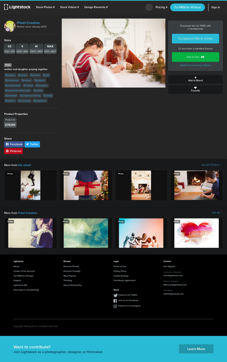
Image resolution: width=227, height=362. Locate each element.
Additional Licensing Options (195, 65)
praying (10, 75)
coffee (38, 90)
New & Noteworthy (73, 284)
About (16, 266)
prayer (23, 75)
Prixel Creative (28, 22)
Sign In (215, 7)
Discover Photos (71, 266)
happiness (40, 100)
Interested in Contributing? (26, 289)
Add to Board (195, 79)
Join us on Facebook (128, 300)
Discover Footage (72, 270)
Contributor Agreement (125, 280)
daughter (41, 85)
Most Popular (70, 275)
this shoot (24, 165)
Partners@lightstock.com (175, 284)
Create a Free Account (24, 270)
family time (12, 80)
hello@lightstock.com (173, 293)
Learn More (196, 348)
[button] (45, 7)
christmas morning (30, 95)
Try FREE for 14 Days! (187, 7)
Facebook (14, 144)
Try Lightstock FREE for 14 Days (195, 38)
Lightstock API (20, 284)
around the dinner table (18, 90)
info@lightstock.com (173, 275)
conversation (13, 85)
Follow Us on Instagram (129, 305)
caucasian (24, 100)
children (40, 80)
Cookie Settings (121, 275)
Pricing (161, 7)
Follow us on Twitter (128, 294)
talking (28, 85)
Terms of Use (120, 266)
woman (35, 75)
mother (26, 80)
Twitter (32, 144)
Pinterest (13, 151)
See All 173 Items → (212, 165)
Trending (68, 280)
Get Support (169, 266)
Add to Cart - (195, 57)
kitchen (10, 100)
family (48, 95)
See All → (217, 212)
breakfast (11, 95)
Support (17, 280)
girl (46, 75)
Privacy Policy (120, 270)
